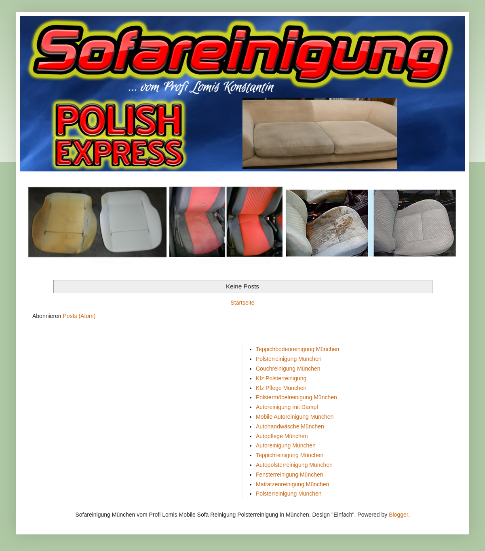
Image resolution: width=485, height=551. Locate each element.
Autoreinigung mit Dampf (287, 407)
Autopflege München (282, 436)
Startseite (242, 302)
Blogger (398, 514)
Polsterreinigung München (289, 359)
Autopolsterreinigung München (294, 465)
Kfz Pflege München (281, 388)
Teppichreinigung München (289, 455)
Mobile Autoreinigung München (294, 416)
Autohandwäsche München (290, 426)
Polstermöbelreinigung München (296, 397)
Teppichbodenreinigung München (297, 349)
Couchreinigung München (288, 368)
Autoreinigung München (286, 445)
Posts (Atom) (79, 316)
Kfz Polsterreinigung (281, 378)
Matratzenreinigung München (292, 484)
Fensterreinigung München (289, 474)
